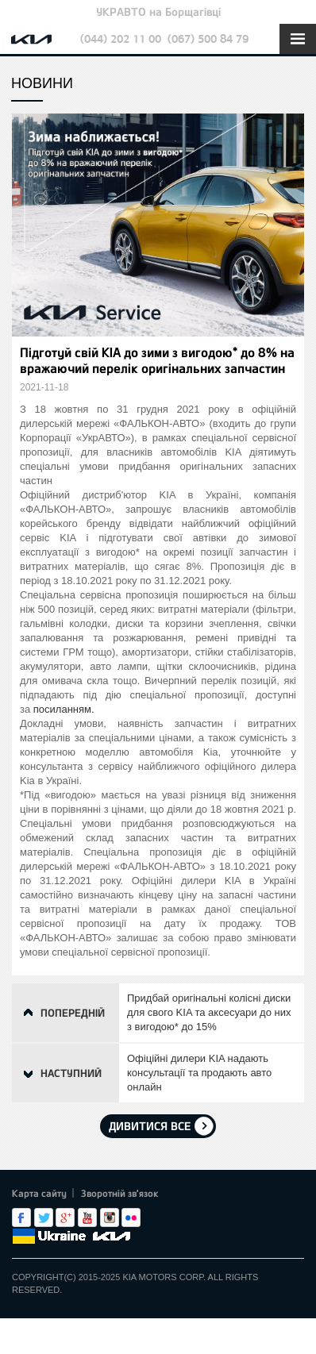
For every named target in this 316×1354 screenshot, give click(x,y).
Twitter (43, 1217)
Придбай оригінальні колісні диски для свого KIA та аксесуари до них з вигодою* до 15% (209, 1012)
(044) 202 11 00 (120, 38)
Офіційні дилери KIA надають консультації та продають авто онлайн (199, 1072)
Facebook (21, 1217)
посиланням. (63, 709)
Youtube (87, 1217)
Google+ (65, 1217)
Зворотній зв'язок (120, 1192)
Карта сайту (39, 1192)
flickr (131, 1217)
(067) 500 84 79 (208, 38)
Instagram (109, 1217)
